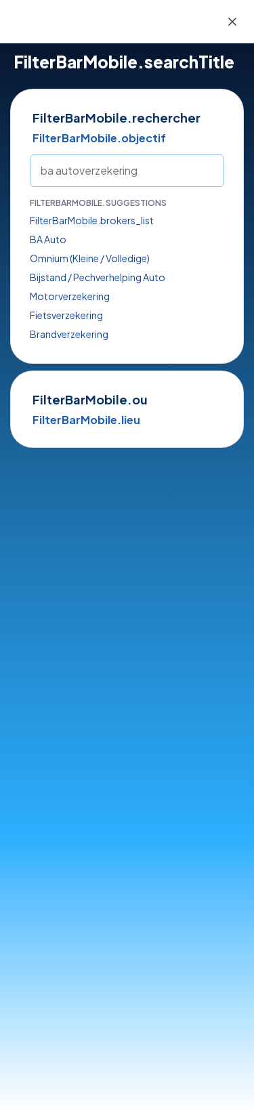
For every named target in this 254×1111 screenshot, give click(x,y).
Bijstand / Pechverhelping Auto (97, 277)
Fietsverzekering (66, 315)
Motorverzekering (70, 296)
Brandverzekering (69, 334)
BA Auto (48, 239)
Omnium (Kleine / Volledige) (90, 258)
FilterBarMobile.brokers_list (92, 220)
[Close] (232, 22)
